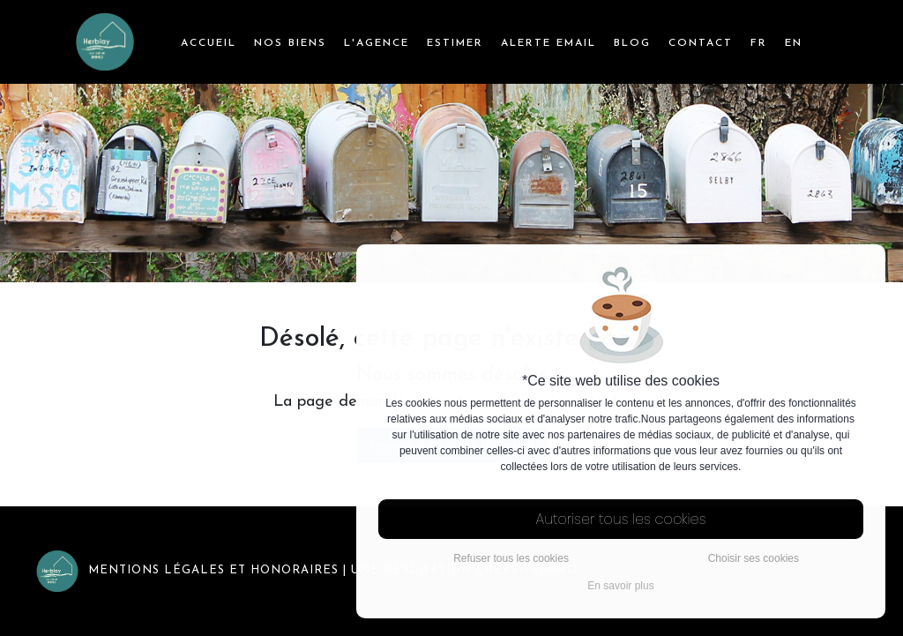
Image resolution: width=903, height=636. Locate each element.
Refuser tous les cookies (511, 558)
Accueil (208, 43)
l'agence (376, 43)
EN (793, 43)
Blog (632, 43)
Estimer (455, 43)
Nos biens (290, 43)
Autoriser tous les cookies (621, 519)
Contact (700, 43)
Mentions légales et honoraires (187, 570)
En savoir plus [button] (620, 586)
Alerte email (548, 43)
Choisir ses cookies (753, 558)
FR (758, 43)
